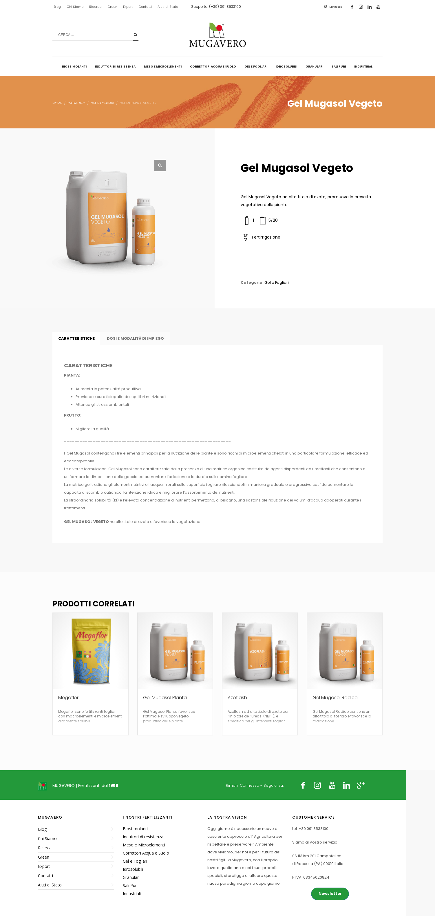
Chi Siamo (75, 6)
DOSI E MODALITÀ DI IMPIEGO (135, 338)
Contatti (145, 6)
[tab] (76, 339)
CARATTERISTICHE (76, 338)
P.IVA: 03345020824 (310, 877)
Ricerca (95, 6)
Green (112, 6)
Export (128, 6)
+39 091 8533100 (313, 828)
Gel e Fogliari (276, 282)
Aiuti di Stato (168, 6)
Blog (57, 6)
